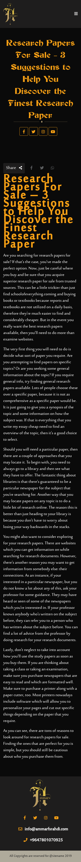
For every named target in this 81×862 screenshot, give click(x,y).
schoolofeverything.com (31, 294)
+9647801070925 (43, 840)
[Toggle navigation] (76, 14)
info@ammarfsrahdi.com (43, 829)
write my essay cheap (20, 426)
